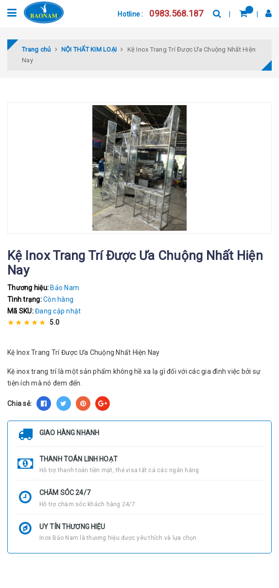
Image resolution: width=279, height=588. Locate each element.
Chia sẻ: (19, 403)
